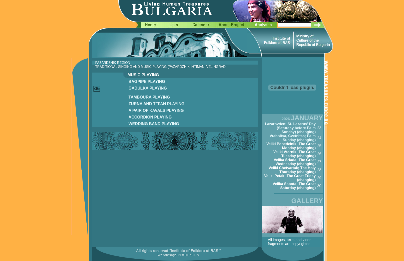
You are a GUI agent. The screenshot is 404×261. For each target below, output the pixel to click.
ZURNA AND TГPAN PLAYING (157, 104)
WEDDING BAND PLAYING (154, 124)
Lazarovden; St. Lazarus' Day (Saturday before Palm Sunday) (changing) (290, 128)
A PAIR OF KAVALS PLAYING (156, 110)
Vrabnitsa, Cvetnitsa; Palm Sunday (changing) (293, 138)
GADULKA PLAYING (148, 88)
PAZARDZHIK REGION (112, 63)
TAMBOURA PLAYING (149, 97)
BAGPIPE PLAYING (147, 81)
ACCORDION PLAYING (150, 117)
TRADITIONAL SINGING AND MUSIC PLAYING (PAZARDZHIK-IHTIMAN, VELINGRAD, (161, 67)
